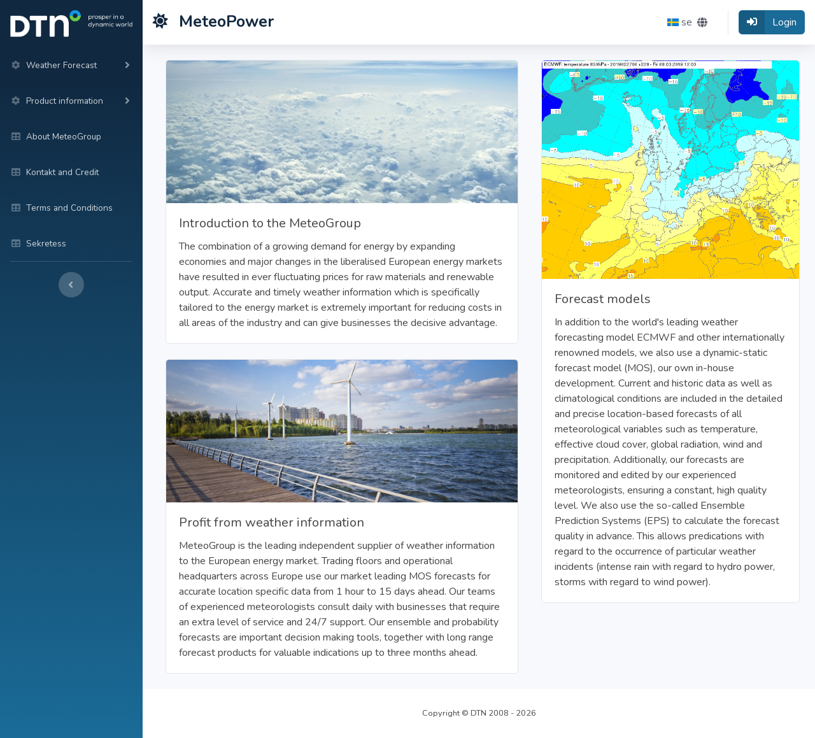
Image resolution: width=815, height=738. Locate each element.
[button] (687, 22)
